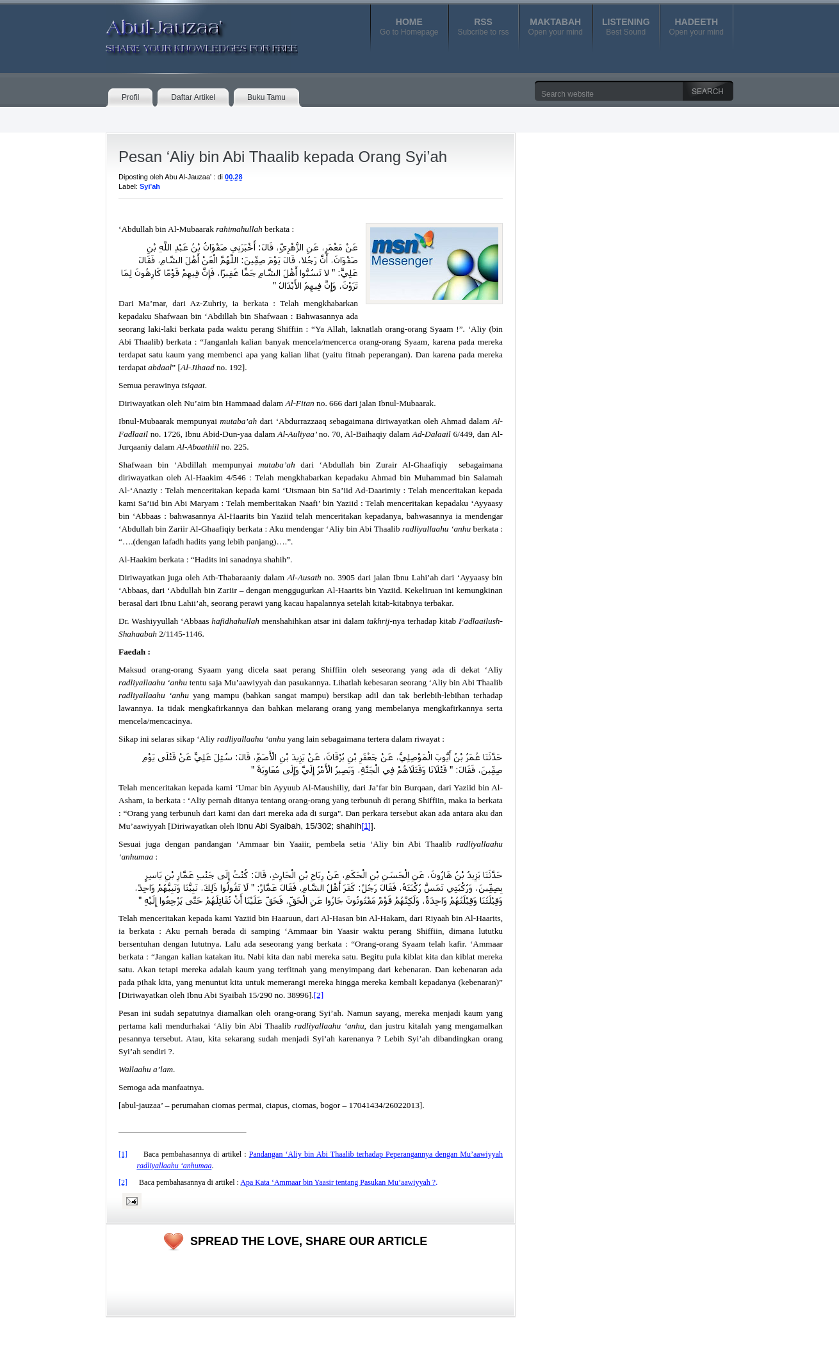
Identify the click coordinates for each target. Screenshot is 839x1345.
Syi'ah (150, 186)
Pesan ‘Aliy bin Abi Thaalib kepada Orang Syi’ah (282, 156)
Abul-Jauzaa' (188, 31)
